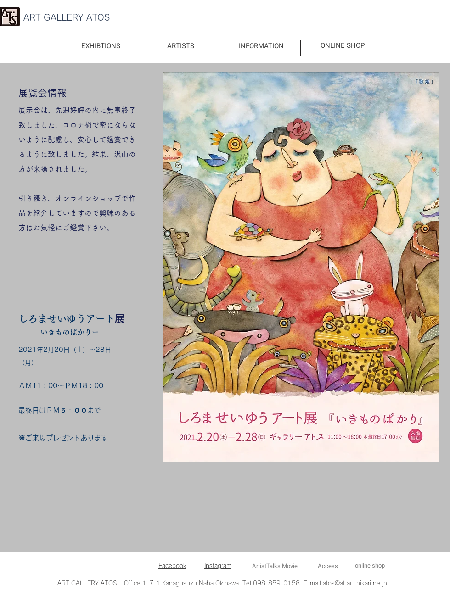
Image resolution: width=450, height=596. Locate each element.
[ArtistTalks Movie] (275, 566)
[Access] (328, 566)
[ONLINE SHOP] (342, 46)
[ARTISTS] (180, 46)
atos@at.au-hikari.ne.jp (355, 583)
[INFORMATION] (261, 46)
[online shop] (369, 566)
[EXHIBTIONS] (101, 46)
